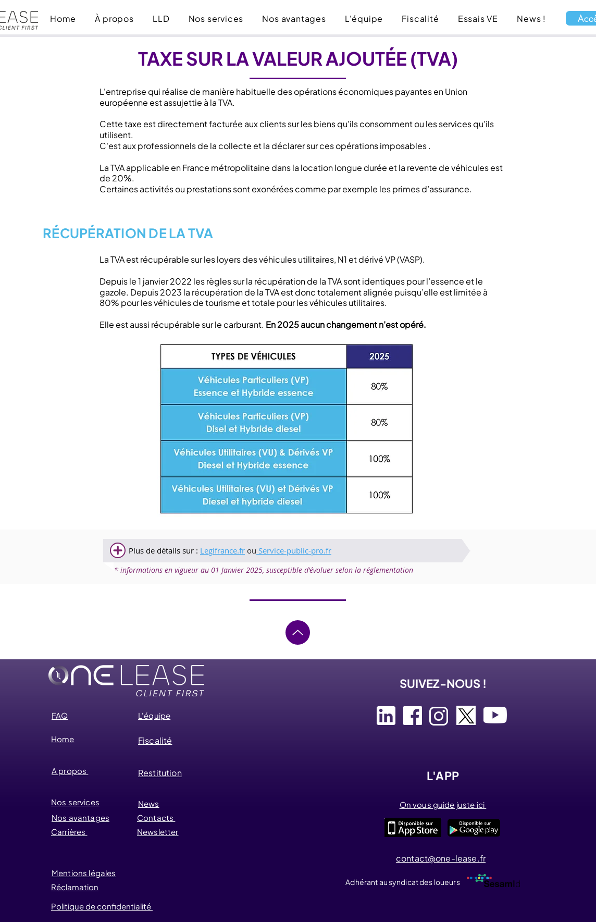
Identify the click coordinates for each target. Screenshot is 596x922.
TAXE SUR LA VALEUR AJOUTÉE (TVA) (298, 58)
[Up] (297, 632)
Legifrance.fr (222, 550)
